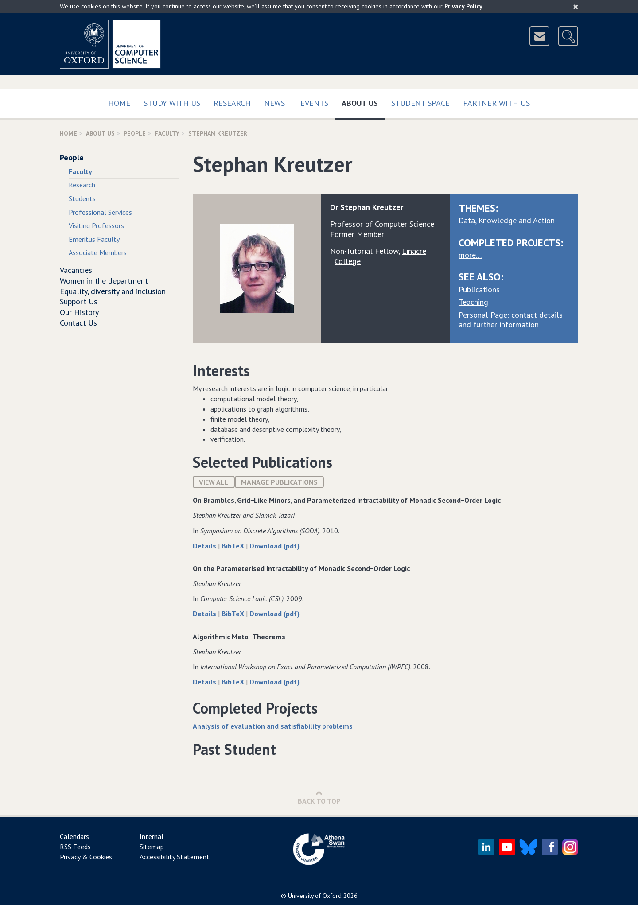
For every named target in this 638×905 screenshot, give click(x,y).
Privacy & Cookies (86, 856)
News (274, 103)
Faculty (167, 133)
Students (82, 198)
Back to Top (319, 797)
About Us (363, 101)
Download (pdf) (274, 545)
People (135, 133)
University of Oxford (315, 896)
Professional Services (100, 212)
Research (232, 103)
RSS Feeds (75, 846)
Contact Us (78, 323)
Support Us (78, 301)
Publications (479, 289)
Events (314, 103)
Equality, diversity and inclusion (113, 291)
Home (119, 103)
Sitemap (152, 846)
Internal (151, 836)
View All (214, 482)
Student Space (420, 103)
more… (470, 255)
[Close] (576, 6)
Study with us (172, 103)
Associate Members (98, 252)
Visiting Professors (96, 225)
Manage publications (279, 482)
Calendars (74, 836)
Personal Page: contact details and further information (511, 320)
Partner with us (496, 103)
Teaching (473, 302)
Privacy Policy (463, 6)
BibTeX (234, 545)
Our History (79, 312)
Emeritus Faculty (94, 239)
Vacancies (76, 270)
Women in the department (104, 281)
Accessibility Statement (175, 856)
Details (205, 545)
